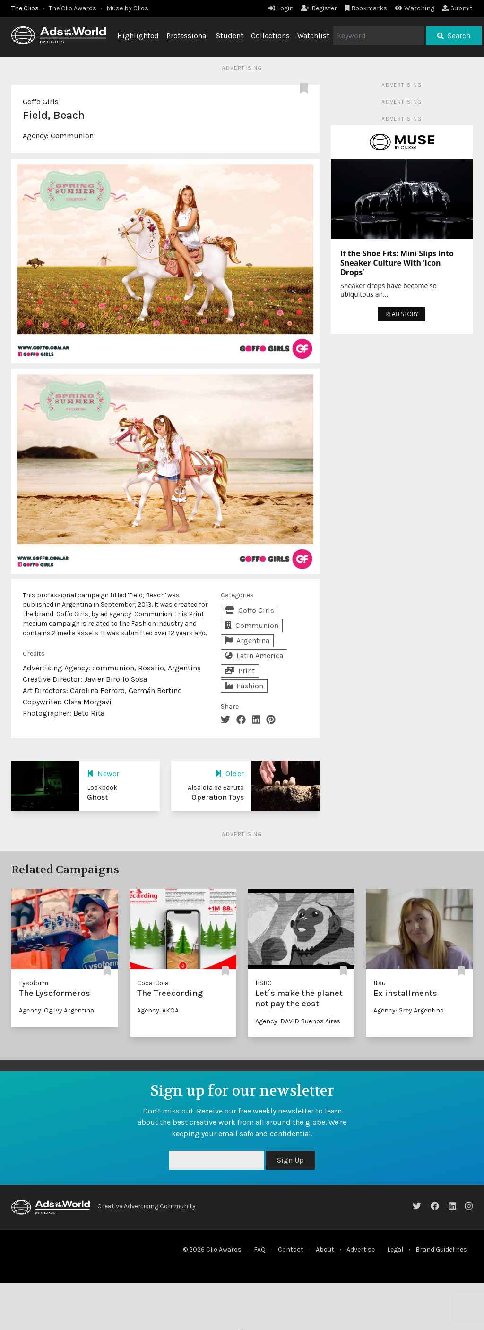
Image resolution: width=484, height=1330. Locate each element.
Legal (395, 1250)
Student (229, 35)
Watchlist (313, 35)
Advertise (360, 1250)
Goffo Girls (41, 101)
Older (229, 773)
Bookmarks (366, 8)
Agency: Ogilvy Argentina (56, 1010)
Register (319, 8)
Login (281, 8)
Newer (103, 773)
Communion (72, 135)
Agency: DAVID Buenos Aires (297, 1021)
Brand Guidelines (441, 1250)
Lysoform (33, 983)
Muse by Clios (127, 8)
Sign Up (290, 1159)
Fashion (244, 685)
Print (240, 670)
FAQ (260, 1250)
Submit (457, 8)
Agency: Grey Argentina (408, 1010)
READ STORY (401, 314)
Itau (379, 983)
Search (453, 35)
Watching (414, 8)
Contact (290, 1250)
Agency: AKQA (158, 1010)
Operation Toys (217, 797)
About (325, 1250)
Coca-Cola (153, 983)
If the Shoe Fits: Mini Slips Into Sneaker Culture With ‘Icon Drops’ (397, 262)
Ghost (97, 797)
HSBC (263, 983)
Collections (270, 35)
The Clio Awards (72, 8)
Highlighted (138, 35)
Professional (187, 35)
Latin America (254, 655)
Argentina (247, 640)
